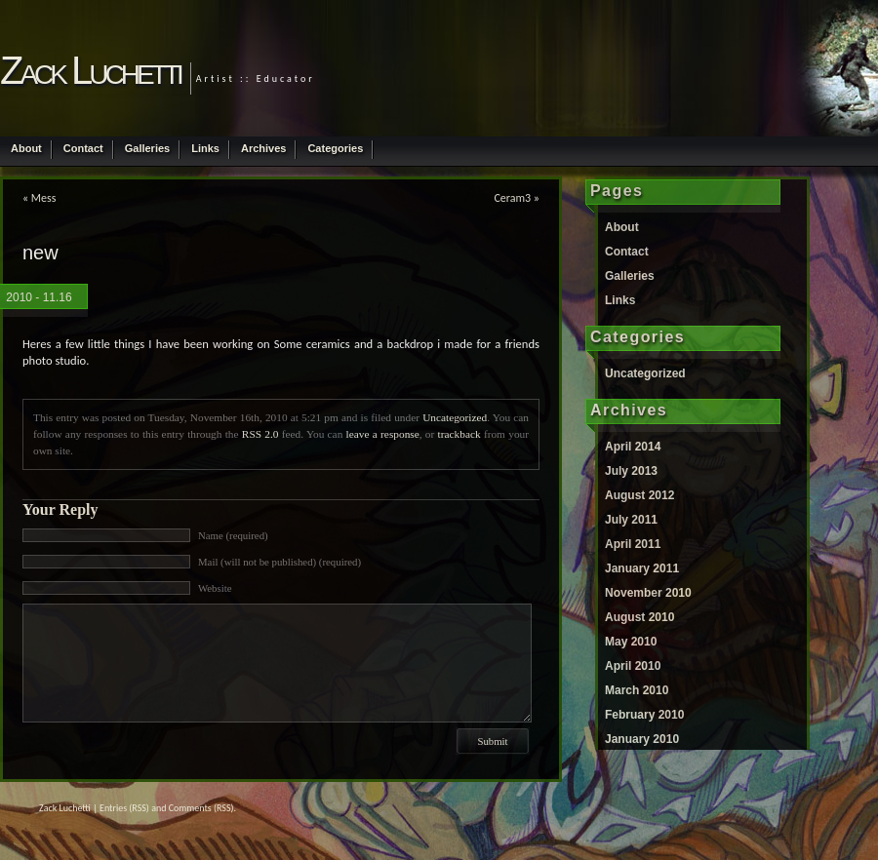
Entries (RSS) (124, 807)
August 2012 (639, 495)
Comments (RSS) (201, 807)
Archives (263, 148)
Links (205, 148)
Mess (44, 198)
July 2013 (631, 471)
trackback (459, 434)
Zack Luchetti (90, 70)
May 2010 (631, 641)
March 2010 (636, 690)
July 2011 (631, 520)
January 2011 (642, 568)
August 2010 (639, 617)
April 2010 (632, 666)
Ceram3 (512, 198)
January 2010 (642, 739)
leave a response (382, 434)
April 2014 (632, 446)
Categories (335, 148)
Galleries (147, 148)
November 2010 (648, 593)
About (26, 148)
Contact (83, 148)
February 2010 (644, 715)
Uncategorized (454, 417)
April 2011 (632, 544)
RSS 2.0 (260, 434)
